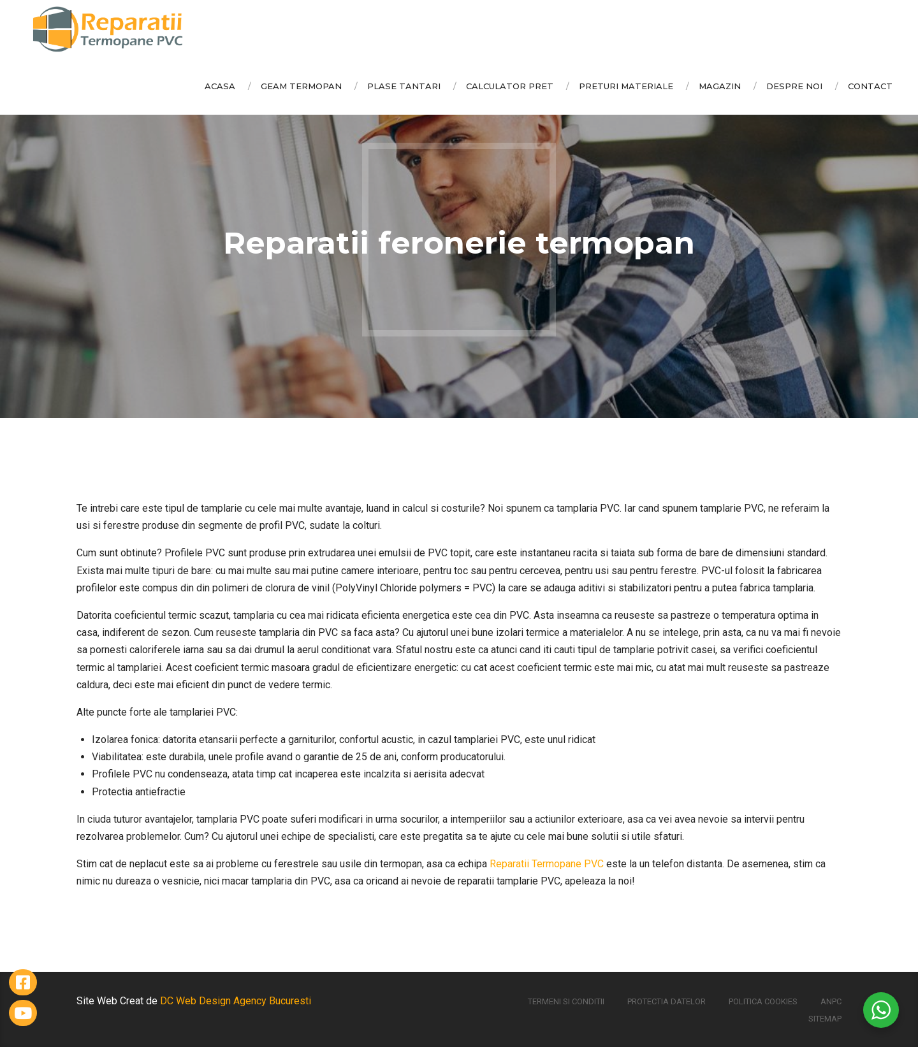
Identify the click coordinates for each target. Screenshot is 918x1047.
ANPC (830, 1001)
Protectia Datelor (666, 1001)
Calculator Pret (509, 86)
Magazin (720, 86)
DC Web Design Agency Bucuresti (235, 1001)
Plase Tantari (404, 86)
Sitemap (824, 1018)
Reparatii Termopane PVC (547, 864)
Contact (870, 86)
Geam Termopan (301, 86)
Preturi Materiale (626, 86)
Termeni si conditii (566, 1001)
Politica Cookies (763, 1001)
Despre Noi (794, 86)
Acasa (220, 86)
